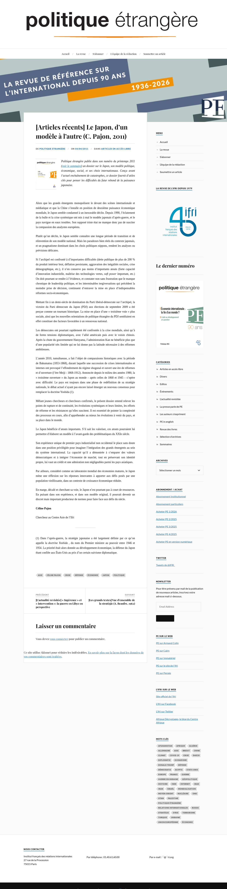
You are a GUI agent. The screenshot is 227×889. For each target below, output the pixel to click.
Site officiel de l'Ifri (166, 696)
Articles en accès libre (116, 158)
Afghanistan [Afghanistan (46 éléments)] (165, 746)
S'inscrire (165, 618)
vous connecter (59, 648)
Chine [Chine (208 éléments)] (197, 750)
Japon (106, 584)
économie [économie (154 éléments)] (187, 822)
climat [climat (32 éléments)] (162, 755)
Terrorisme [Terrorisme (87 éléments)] (189, 812)
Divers (163, 376)
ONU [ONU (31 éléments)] (195, 793)
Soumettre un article (154, 53)
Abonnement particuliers (169, 503)
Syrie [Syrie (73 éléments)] (175, 812)
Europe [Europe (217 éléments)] (162, 774)
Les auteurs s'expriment (173, 414)
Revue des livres (168, 429)
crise (67, 584)
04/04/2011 (81, 158)
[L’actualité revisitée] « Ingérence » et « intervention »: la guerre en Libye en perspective (59, 612)
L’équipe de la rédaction (124, 53)
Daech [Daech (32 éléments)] (196, 755)
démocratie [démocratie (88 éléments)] (164, 769)
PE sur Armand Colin (167, 642)
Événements (166, 391)
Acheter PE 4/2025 (166, 533)
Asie (40, 584)
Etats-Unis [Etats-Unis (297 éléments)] (192, 769)
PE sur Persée (163, 672)
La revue (81, 53)
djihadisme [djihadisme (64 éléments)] (181, 760)
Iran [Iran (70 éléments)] (160, 789)
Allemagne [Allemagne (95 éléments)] (164, 750)
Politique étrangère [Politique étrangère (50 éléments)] (169, 803)
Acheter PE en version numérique (174, 541)
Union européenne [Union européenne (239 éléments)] (168, 822)
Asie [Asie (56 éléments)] (176, 750)
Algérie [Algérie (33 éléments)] (193, 746)
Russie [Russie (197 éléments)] (195, 808)
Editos (163, 384)
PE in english (167, 421)
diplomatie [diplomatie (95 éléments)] (164, 760)
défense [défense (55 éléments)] (182, 765)
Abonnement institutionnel (171, 496)
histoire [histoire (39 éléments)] (163, 784)
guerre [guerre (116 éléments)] (185, 774)
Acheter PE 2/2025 (166, 518)
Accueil (65, 53)
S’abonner (98, 53)
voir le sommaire (71, 175)
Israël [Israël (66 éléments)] (170, 789)
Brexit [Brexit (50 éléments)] (186, 750)
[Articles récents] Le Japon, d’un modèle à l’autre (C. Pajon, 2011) (85, 135)
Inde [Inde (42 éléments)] (174, 784)
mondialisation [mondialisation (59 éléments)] (187, 789)
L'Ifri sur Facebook (166, 703)
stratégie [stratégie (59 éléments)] (163, 812)
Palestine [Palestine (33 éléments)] (173, 798)
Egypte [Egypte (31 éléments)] (179, 769)
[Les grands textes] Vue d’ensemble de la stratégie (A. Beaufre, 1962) (112, 610)
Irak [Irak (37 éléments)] (196, 784)
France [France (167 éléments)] (174, 774)
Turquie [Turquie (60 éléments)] (162, 817)
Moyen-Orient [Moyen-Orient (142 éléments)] (166, 793)
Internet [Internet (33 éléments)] (185, 784)
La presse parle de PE (171, 406)
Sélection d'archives (170, 436)
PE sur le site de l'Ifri (167, 665)
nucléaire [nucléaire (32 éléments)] (183, 793)
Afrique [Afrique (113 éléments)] (180, 746)
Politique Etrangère (52, 158)
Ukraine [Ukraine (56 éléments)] (175, 817)
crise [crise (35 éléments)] (186, 755)
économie (93, 584)
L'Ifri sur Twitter (164, 711)
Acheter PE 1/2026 (166, 511)
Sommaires (166, 444)
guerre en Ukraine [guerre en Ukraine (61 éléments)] (168, 779)
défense (79, 584)
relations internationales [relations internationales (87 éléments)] (173, 808)
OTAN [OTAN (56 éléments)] (161, 798)
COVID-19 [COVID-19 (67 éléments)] (174, 755)
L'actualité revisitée (170, 399)
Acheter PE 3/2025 (166, 526)
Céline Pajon (54, 584)
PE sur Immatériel (165, 657)
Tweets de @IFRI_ (165, 564)
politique (119, 584)
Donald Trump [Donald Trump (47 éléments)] (166, 765)
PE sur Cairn (162, 650)
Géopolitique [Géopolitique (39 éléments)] (189, 779)
